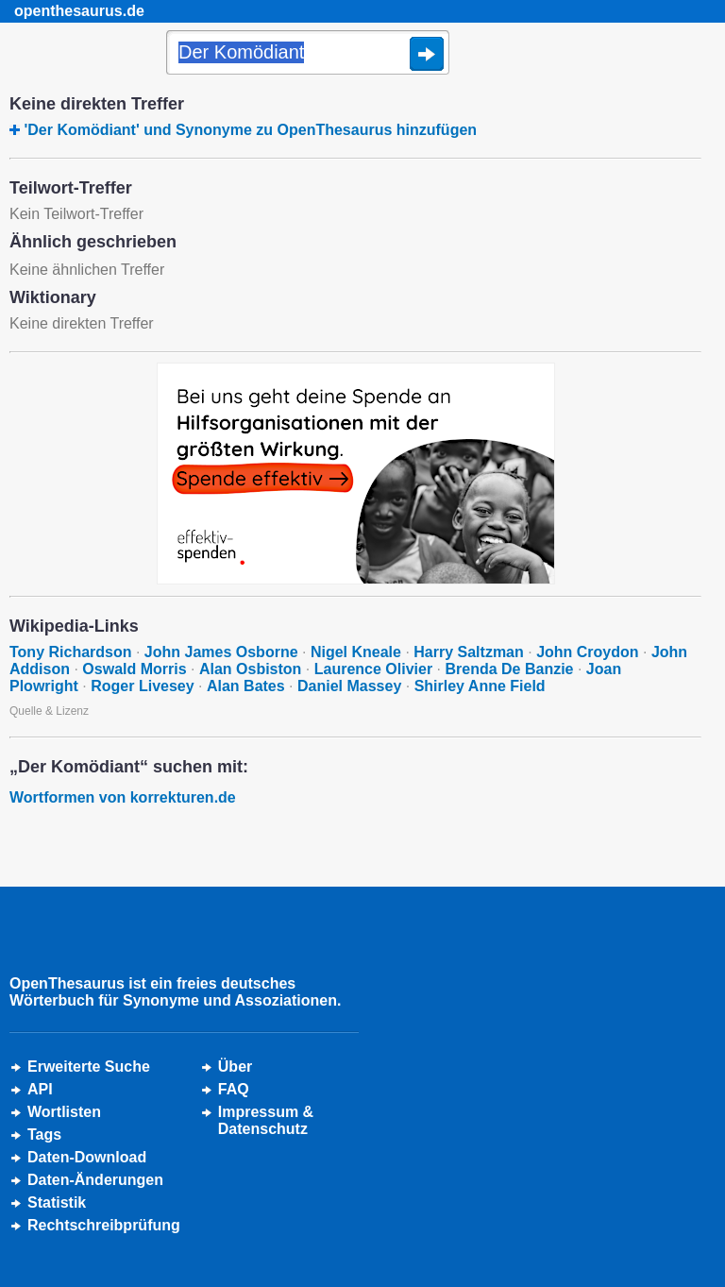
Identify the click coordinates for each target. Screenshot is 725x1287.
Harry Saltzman (468, 652)
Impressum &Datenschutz (265, 1120)
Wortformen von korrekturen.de (122, 797)
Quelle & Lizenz (49, 711)
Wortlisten (64, 1112)
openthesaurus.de (79, 11)
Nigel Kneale (356, 652)
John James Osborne (221, 652)
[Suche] (307, 53)
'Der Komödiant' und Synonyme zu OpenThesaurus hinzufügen (250, 130)
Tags (44, 1134)
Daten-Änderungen (95, 1180)
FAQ (233, 1089)
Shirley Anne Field (480, 686)
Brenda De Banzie (509, 669)
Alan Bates (246, 686)
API (40, 1089)
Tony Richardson (70, 652)
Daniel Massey (349, 686)
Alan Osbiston (250, 669)
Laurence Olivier (373, 669)
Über (235, 1066)
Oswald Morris (134, 669)
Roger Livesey (142, 686)
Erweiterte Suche (88, 1066)
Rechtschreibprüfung (103, 1225)
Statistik (56, 1202)
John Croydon (587, 652)
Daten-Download (86, 1157)
